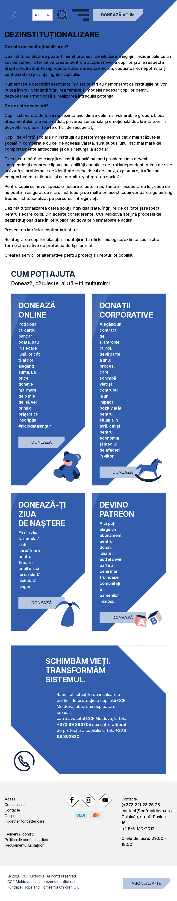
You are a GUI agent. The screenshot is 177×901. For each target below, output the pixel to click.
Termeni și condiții (19, 834)
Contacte (12, 810)
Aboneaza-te (146, 883)
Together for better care (24, 821)
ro (38, 15)
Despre (11, 815)
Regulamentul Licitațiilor (24, 845)
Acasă (10, 799)
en (47, 15)
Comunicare (15, 804)
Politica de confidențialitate (27, 839)
